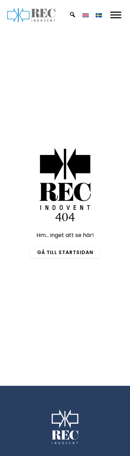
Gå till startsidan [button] (65, 252)
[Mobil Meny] (115, 14)
